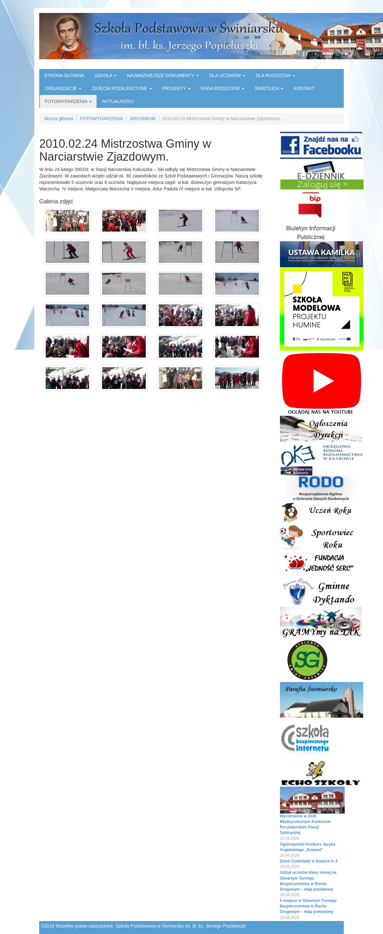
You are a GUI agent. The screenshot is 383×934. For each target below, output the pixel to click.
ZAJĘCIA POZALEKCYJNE (122, 88)
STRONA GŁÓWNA (64, 75)
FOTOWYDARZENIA (68, 101)
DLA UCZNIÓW (227, 75)
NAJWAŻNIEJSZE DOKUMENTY (163, 75)
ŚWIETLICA (269, 88)
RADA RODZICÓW (222, 88)
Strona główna (58, 118)
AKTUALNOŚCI (118, 101)
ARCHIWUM (143, 118)
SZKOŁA (106, 75)
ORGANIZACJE (63, 88)
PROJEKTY (176, 88)
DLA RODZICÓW (275, 75)
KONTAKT (304, 88)
